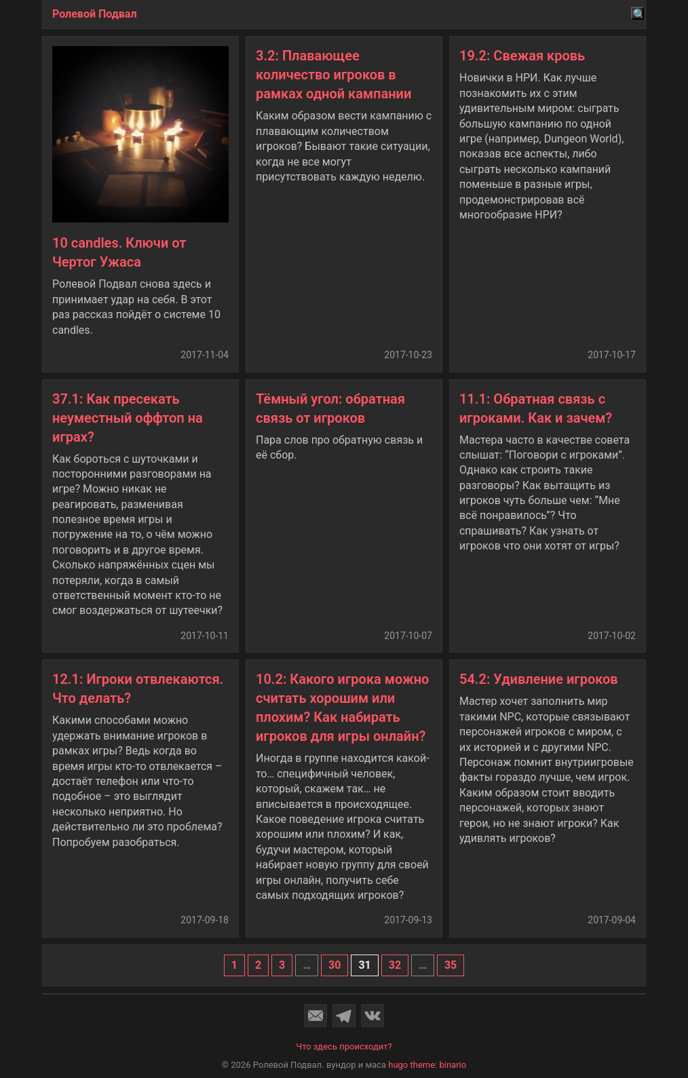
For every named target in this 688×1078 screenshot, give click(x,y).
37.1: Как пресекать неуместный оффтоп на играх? (127, 418)
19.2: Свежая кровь (522, 55)
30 (334, 965)
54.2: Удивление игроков (538, 679)
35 (450, 965)
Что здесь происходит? (344, 1046)
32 (395, 965)
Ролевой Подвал (94, 13)
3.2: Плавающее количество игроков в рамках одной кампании (333, 74)
